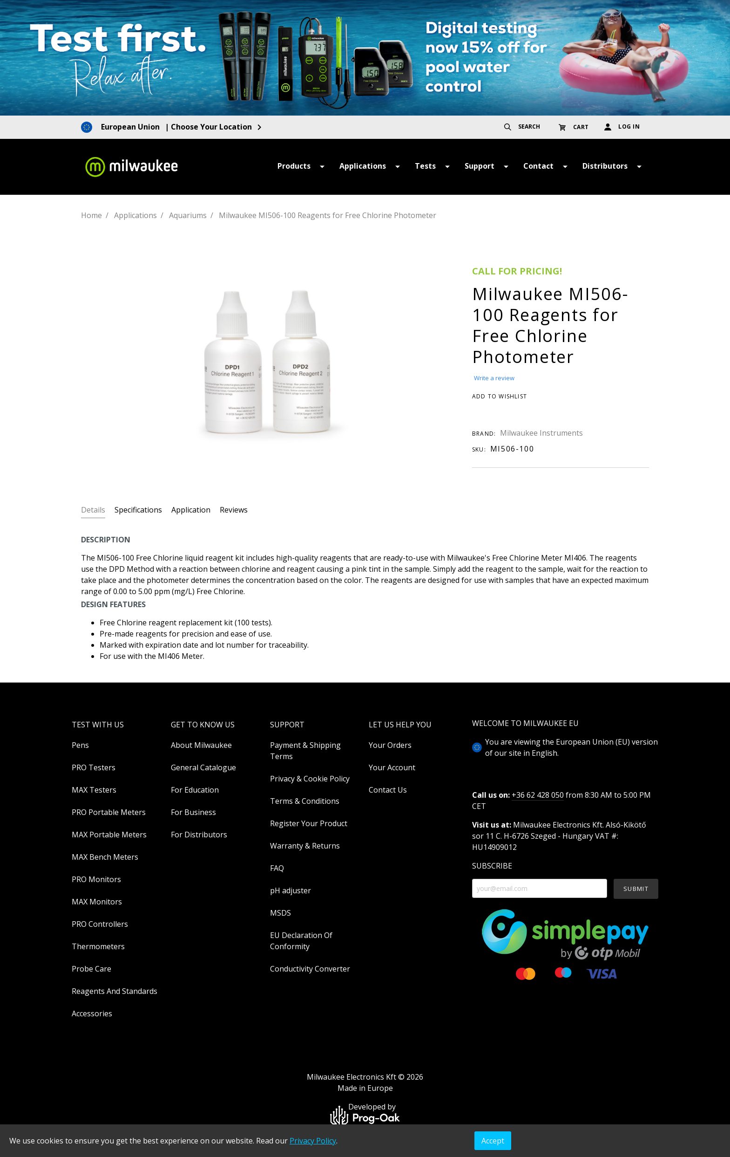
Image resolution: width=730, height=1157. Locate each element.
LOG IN (622, 126)
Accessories (92, 1013)
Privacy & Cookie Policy (310, 779)
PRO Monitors (96, 879)
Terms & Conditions (304, 801)
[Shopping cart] (576, 127)
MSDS (280, 913)
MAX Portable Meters (109, 834)
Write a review (494, 378)
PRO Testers (93, 767)
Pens (80, 745)
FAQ (277, 868)
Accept (492, 1141)
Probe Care (91, 969)
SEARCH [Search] (522, 126)
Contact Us (388, 790)
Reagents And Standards (114, 991)
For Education (195, 790)
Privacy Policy (313, 1141)
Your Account (392, 767)
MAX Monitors (97, 902)
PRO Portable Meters (109, 812)
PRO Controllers (100, 924)
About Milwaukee (201, 745)
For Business (193, 812)
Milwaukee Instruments (541, 433)
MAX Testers (94, 790)
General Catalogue (203, 767)
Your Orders (390, 745)
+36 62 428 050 (538, 795)
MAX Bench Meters (105, 857)
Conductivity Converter (310, 969)
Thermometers (98, 946)
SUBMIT (636, 888)
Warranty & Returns (305, 846)
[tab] (93, 509)
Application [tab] (190, 510)
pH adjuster (290, 890)
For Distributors (199, 834)
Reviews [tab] (234, 510)
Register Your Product (308, 823)
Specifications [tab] (138, 510)
